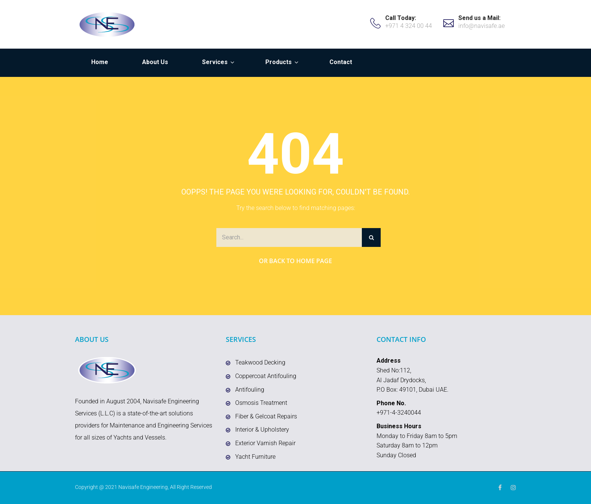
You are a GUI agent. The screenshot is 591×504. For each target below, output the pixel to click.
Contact (340, 62)
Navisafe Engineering (143, 487)
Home (99, 62)
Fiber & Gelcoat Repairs (266, 416)
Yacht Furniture (255, 456)
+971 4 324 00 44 (408, 25)
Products (278, 62)
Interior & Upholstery (262, 429)
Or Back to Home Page (295, 261)
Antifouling (249, 389)
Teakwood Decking (260, 362)
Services (215, 62)
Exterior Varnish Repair (265, 443)
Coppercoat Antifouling (265, 376)
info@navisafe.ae (481, 25)
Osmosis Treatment (261, 402)
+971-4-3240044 (399, 412)
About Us (155, 62)
